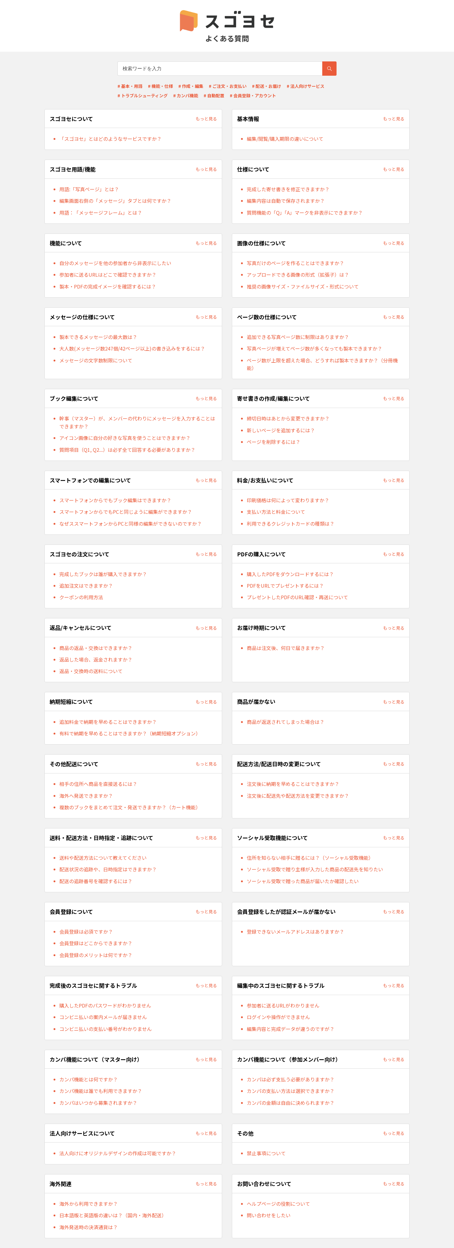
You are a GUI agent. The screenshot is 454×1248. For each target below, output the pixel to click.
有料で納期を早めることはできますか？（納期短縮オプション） (130, 733)
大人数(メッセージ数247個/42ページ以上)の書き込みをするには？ (132, 348)
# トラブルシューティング (142, 95)
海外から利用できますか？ (88, 1203)
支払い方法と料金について (276, 511)
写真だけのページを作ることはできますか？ (295, 263)
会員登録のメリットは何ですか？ (95, 955)
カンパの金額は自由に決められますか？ (290, 1102)
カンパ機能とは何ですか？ (88, 1079)
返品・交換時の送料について (91, 671)
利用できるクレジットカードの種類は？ (290, 523)
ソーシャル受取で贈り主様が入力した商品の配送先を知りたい (315, 869)
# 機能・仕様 (160, 86)
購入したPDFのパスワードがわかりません (105, 1005)
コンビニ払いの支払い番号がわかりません (105, 1028)
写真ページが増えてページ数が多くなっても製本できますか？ (314, 348)
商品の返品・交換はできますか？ (95, 648)
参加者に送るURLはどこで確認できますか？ (107, 274)
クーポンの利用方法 (81, 597)
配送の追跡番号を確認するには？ (95, 881)
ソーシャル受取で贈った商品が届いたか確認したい (303, 881)
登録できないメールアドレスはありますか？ (295, 931)
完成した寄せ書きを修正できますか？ (288, 189)
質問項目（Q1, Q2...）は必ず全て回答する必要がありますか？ (127, 449)
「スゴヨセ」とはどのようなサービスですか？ (110, 138)
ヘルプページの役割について (278, 1203)
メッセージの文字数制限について (95, 360)
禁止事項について (266, 1153)
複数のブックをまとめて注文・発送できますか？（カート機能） (130, 807)
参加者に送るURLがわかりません (283, 1005)
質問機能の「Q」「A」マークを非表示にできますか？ (305, 212)
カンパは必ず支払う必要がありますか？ (290, 1079)
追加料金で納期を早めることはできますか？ (108, 721)
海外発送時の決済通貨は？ (88, 1227)
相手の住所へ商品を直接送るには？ (98, 783)
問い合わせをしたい (269, 1215)
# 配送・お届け (266, 86)
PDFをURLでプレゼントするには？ (285, 585)
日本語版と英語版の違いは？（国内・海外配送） (112, 1215)
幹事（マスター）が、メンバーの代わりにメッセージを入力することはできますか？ (137, 422)
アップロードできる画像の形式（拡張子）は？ (298, 274)
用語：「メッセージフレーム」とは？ (100, 212)
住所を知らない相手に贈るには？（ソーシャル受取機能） (310, 857)
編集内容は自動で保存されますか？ (286, 200)
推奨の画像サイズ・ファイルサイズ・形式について (303, 286)
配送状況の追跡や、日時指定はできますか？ (108, 869)
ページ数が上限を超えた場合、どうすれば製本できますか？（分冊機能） (322, 364)
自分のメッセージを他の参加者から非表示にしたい (115, 263)
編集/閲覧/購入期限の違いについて (285, 138)
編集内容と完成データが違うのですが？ (290, 1028)
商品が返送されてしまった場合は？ (285, 721)
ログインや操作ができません (278, 1017)
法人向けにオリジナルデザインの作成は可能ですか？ (117, 1153)
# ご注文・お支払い (227, 86)
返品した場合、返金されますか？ (95, 659)
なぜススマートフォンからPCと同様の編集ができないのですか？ (130, 523)
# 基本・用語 (129, 86)
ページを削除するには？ (273, 441)
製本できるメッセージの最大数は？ (98, 337)
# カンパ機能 (185, 95)
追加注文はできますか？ (86, 585)
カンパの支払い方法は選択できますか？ (290, 1090)
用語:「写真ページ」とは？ (89, 189)
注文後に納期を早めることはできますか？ (293, 783)
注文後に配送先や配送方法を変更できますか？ (298, 795)
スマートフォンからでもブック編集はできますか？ (115, 500)
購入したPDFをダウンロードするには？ (290, 574)
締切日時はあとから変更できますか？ (288, 418)
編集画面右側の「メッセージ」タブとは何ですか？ (115, 200)
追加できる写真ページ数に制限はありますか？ (298, 337)
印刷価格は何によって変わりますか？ (288, 500)
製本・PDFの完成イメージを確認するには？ (107, 286)
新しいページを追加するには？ (281, 430)
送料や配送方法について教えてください (103, 857)
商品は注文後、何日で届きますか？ (286, 648)
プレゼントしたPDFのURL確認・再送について (297, 597)
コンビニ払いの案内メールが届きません (103, 1017)
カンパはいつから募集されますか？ (98, 1102)
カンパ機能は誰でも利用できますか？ (100, 1090)
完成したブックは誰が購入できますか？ (103, 574)
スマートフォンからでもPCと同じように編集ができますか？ (125, 511)
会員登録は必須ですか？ (86, 931)
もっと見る (206, 119)
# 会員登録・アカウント (253, 95)
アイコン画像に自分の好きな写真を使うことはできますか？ (124, 437)
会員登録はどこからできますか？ (95, 943)
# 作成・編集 (190, 86)
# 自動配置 (214, 95)
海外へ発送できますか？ (86, 795)
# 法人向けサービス (305, 86)
